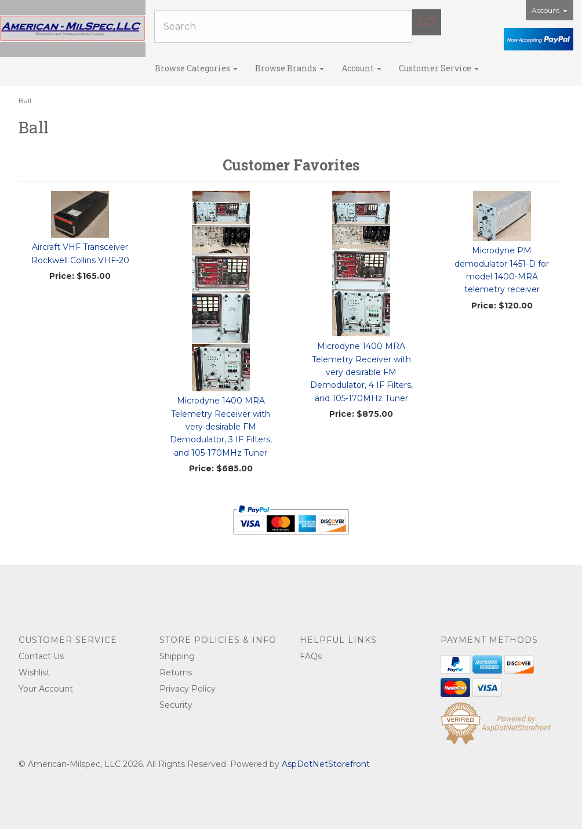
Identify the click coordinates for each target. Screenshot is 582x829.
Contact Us (41, 656)
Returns (175, 672)
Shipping (177, 656)
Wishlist (34, 672)
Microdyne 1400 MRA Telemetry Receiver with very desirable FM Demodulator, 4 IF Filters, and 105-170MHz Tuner (361, 372)
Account (550, 10)
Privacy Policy (187, 688)
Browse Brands (289, 68)
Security (175, 705)
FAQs (311, 656)
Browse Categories (196, 68)
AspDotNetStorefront (326, 764)
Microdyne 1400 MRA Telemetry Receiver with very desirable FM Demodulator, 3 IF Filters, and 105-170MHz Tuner (221, 426)
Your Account (46, 688)
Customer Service (439, 68)
